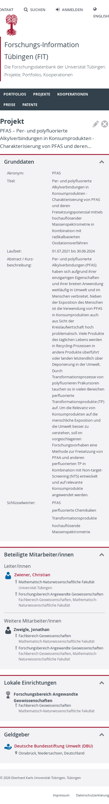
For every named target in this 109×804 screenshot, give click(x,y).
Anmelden (69, 9)
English (101, 16)
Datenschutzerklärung (92, 795)
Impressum (61, 795)
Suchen (34, 9)
